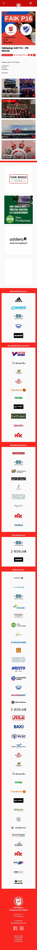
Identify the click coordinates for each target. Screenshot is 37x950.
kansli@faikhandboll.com (18, 923)
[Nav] (3, 3)
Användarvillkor (18, 937)
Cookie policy (18, 939)
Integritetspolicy (18, 941)
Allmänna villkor (18, 936)
